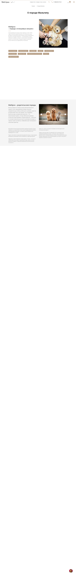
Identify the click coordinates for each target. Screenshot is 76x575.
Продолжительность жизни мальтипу (18, 57)
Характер (46, 51)
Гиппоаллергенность (14, 54)
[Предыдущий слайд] (41, 116)
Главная (33, 6)
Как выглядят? (38, 51)
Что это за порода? (14, 51)
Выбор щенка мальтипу (42, 57)
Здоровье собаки (37, 54)
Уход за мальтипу (26, 54)
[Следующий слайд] (65, 116)
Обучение (32, 57)
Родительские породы (26, 51)
